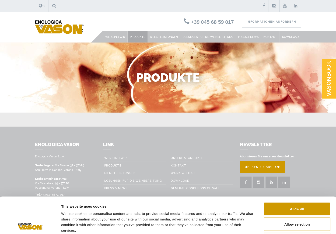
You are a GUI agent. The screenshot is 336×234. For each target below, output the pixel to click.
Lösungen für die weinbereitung (208, 37)
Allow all (297, 173)
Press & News (248, 37)
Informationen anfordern (271, 21)
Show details (264, 225)
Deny (297, 203)
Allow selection (297, 188)
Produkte (137, 37)
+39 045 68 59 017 (209, 22)
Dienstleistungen (164, 37)
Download (290, 37)
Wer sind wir (115, 37)
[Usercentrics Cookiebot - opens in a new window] (30, 224)
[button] (42, 6)
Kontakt (270, 37)
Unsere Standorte (187, 158)
